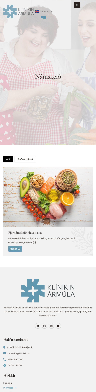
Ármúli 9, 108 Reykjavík (17, 347)
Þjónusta (10, 387)
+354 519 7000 (13, 359)
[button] (48, 387)
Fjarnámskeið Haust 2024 (25, 232)
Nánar (15, 248)
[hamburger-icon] (43, 18)
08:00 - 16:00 (12, 365)
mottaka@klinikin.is (16, 353)
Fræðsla (7, 383)
